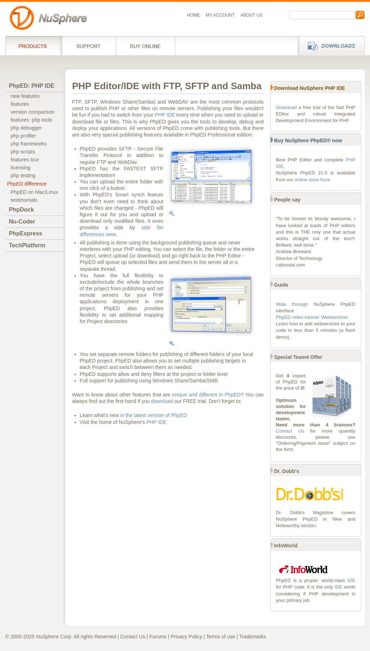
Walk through (292, 304)
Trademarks (252, 636)
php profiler (23, 136)
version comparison (33, 112)
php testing (23, 175)
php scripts (23, 152)
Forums (157, 636)
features (20, 104)
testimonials (24, 200)
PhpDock (21, 210)
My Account (220, 15)
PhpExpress (25, 233)
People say (287, 200)
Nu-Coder (22, 221)
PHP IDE (165, 115)
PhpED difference (27, 184)
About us (251, 15)
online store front (312, 179)
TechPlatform (27, 245)
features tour (25, 159)
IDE (352, 580)
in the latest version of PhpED (153, 415)
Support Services (89, 45)
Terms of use (220, 636)
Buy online (145, 45)
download (162, 401)
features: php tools (31, 120)
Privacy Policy (186, 636)
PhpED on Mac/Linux (35, 192)
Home (193, 15)
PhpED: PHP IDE (32, 86)
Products (33, 45)
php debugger (26, 128)
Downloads (329, 45)
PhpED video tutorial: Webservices (312, 317)
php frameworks (29, 144)
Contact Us (290, 431)
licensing (20, 167)
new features (25, 96)
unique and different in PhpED (206, 395)
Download (286, 107)
